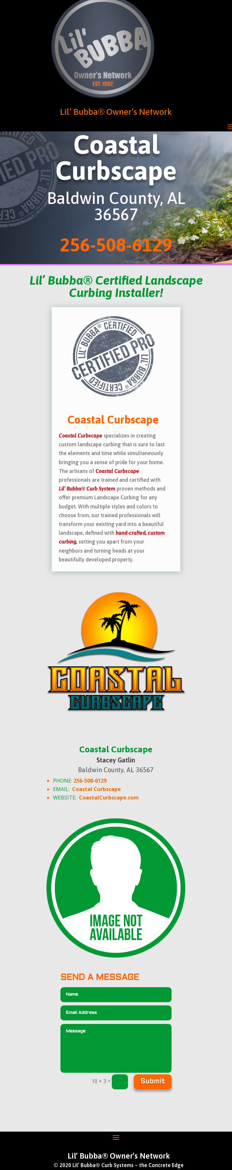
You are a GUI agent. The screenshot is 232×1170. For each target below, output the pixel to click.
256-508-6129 (90, 780)
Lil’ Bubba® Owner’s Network (116, 112)
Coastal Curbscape (96, 789)
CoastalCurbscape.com (109, 797)
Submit (152, 1082)
